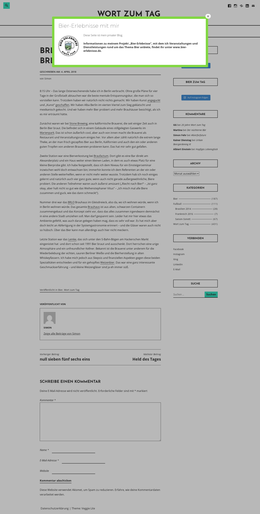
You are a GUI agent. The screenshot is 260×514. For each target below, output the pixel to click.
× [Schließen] (208, 16)
